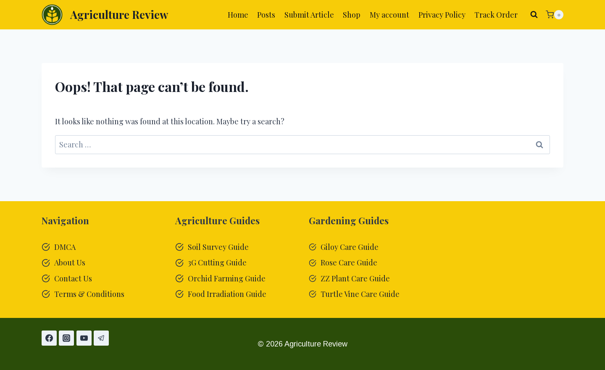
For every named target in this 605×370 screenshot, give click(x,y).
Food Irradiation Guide (227, 294)
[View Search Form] (534, 14)
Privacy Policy (442, 15)
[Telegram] (101, 338)
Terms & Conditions (89, 294)
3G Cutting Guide (217, 262)
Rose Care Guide (349, 262)
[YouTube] (84, 338)
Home (238, 15)
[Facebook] (49, 338)
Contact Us (73, 278)
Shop (351, 15)
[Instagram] (66, 338)
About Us (69, 262)
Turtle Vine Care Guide (360, 294)
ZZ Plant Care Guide (355, 278)
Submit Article (309, 15)
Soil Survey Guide (218, 247)
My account (389, 15)
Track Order (496, 15)
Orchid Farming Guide (227, 278)
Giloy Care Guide (350, 247)
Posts (266, 15)
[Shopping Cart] (554, 14)
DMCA (65, 247)
